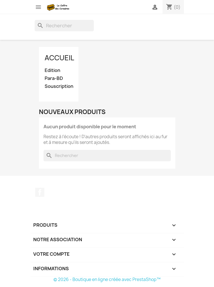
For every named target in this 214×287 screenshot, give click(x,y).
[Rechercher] (64, 25)
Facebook (39, 192)
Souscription (59, 86)
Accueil (59, 58)
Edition (52, 70)
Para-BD (54, 78)
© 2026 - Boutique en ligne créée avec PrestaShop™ (107, 279)
